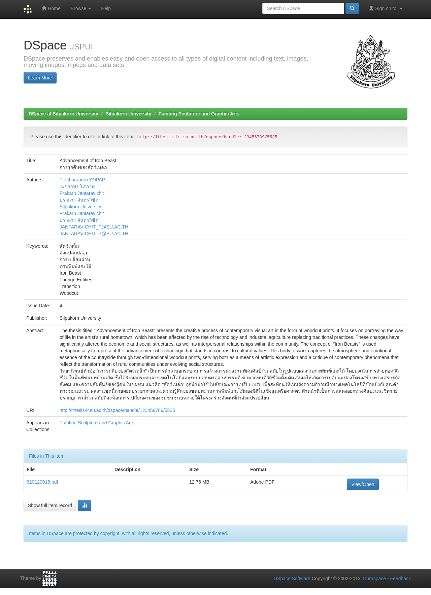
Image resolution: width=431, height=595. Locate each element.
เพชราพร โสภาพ (77, 186)
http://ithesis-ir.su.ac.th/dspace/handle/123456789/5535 (117, 410)
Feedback (400, 578)
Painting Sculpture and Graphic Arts (199, 113)
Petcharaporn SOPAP (82, 179)
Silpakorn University (128, 113)
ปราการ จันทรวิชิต (79, 200)
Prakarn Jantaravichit (82, 193)
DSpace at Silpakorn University (63, 113)
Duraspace (374, 578)
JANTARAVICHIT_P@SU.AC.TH (94, 227)
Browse (81, 8)
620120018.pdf (42, 482)
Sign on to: (385, 8)
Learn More (40, 77)
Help (106, 8)
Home (51, 8)
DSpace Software (292, 578)
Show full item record (50, 505)
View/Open (362, 484)
